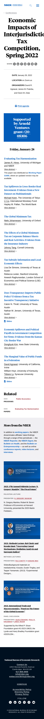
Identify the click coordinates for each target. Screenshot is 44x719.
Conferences (11, 13)
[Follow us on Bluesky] (19, 702)
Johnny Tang (10, 247)
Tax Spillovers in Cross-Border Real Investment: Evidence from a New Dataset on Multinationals (22, 190)
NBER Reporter (11, 441)
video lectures (28, 449)
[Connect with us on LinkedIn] (15, 702)
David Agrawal (11, 364)
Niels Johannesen (12, 220)
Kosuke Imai (33, 561)
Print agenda (23, 106)
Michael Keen (10, 198)
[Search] (30, 5)
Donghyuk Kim (11, 344)
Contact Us (22, 664)
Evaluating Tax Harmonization (20, 158)
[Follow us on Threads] (24, 702)
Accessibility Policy (22, 689)
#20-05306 (24, 133)
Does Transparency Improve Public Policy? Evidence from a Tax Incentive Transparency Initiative (22, 296)
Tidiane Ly (8, 374)
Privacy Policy (22, 694)
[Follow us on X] (10, 702)
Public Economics (23, 399)
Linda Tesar (19, 621)
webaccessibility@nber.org (22, 676)
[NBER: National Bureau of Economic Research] (13, 5)
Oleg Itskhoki (21, 620)
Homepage (22, 684)
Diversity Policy (22, 692)
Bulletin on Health (12, 444)
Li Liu (6, 201)
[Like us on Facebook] (29, 702)
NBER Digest (27, 441)
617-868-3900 (22, 672)
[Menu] (37, 5)
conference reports (12, 449)
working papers (22, 432)
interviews (8, 452)
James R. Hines (11, 162)
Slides (9, 321)
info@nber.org (22, 674)
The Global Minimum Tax (17, 216)
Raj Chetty (20, 561)
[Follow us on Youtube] (33, 702)
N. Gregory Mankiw (23, 498)
